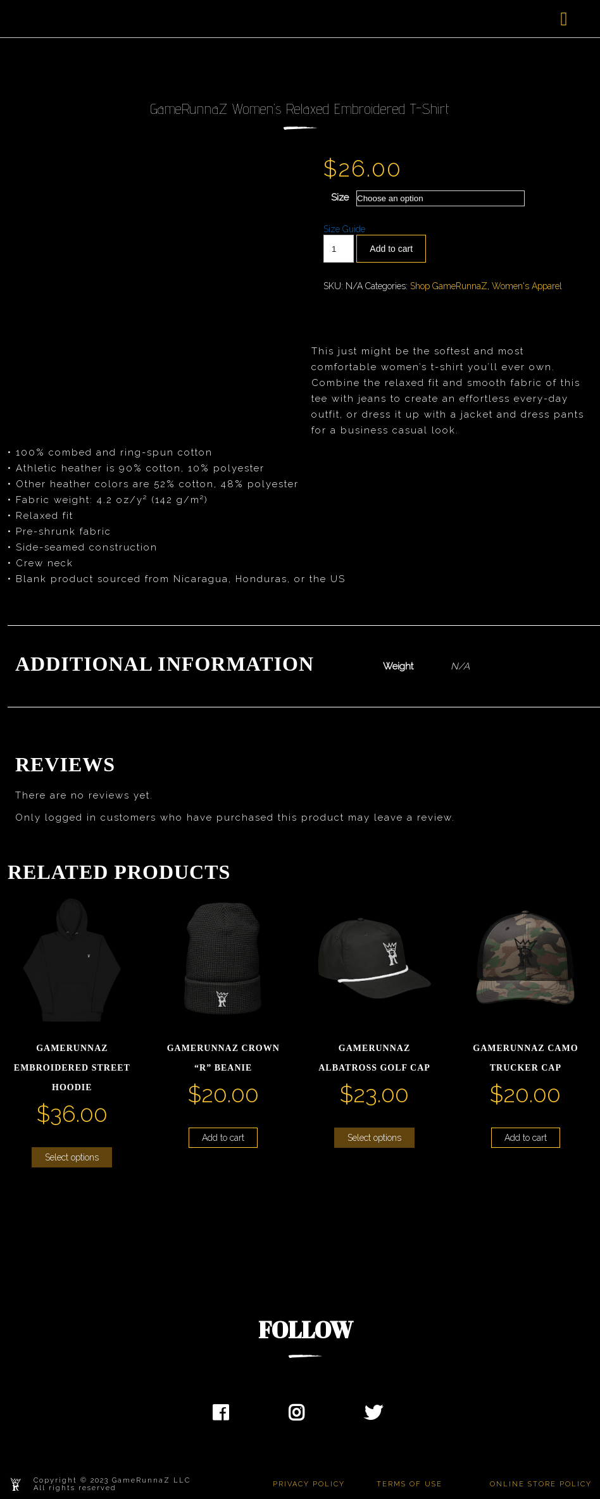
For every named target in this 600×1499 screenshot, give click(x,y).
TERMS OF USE (409, 1484)
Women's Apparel (527, 286)
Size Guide (344, 229)
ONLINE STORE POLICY (541, 1484)
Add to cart (391, 249)
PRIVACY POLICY (309, 1484)
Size (340, 197)
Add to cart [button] (223, 1138)
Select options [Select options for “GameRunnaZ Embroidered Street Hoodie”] (72, 1157)
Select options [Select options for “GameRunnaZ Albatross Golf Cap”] (374, 1138)
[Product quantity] (338, 249)
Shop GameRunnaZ (448, 286)
